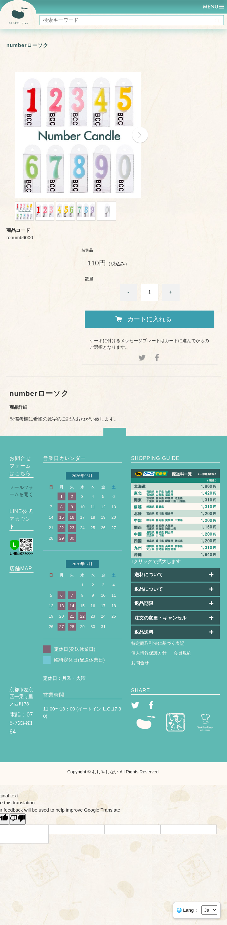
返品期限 (143, 603)
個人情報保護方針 (149, 653)
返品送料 (143, 632)
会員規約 (182, 653)
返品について (148, 589)
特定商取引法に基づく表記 (157, 643)
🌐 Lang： (187, 910)
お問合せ (140, 662)
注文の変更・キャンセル (160, 617)
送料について (148, 574)
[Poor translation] (17, 819)
